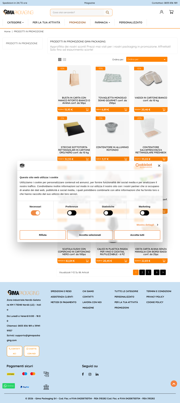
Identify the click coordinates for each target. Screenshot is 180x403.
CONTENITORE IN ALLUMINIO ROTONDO (112, 148)
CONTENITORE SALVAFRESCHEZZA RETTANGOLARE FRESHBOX (151, 149)
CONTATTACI (14, 350)
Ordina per (147, 59)
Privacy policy (155, 296)
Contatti (88, 296)
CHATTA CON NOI (31, 350)
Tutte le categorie (126, 290)
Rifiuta (43, 235)
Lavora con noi (92, 301)
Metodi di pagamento (63, 301)
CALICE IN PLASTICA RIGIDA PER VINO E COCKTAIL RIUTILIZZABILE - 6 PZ (112, 251)
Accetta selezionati (90, 235)
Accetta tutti (137, 235)
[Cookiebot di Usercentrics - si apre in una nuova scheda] (138, 165)
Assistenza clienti (62, 296)
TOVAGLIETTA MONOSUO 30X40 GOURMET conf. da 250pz (112, 100)
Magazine (89, 2)
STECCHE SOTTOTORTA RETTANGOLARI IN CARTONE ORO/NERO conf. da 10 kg (74, 149)
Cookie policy (154, 301)
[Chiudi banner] (159, 165)
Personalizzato (124, 296)
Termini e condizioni (158, 290)
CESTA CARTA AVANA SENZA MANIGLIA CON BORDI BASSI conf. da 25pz (150, 251)
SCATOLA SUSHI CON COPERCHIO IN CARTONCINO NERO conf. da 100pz (74, 251)
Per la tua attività (126, 301)
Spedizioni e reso (61, 290)
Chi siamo (88, 290)
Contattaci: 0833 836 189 (164, 2)
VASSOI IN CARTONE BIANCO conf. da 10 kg (150, 99)
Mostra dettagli (145, 224)
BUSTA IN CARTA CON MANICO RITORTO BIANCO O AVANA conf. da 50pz (74, 100)
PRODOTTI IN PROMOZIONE (21, 43)
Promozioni (122, 307)
